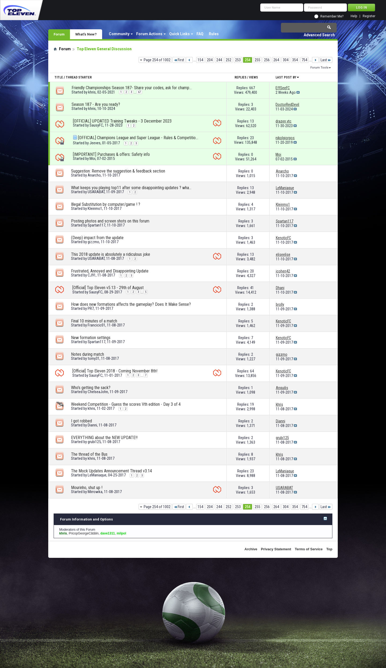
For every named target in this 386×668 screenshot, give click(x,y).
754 (304, 60)
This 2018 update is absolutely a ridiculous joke (110, 254)
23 (252, 138)
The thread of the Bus (89, 454)
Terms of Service (309, 549)
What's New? (86, 34)
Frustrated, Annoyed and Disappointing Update (110, 271)
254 (247, 60)
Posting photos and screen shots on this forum (110, 221)
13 (252, 121)
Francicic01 (96, 325)
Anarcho (94, 175)
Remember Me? (331, 16)
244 (219, 60)
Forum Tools (319, 67)
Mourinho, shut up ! (86, 487)
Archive (250, 549)
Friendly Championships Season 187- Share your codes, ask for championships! (132, 87)
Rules (214, 34)
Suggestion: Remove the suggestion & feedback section (118, 171)
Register (369, 16)
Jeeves (95, 143)
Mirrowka (95, 491)
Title (58, 77)
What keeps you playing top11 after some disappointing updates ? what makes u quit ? (131, 187)
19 (252, 404)
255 (257, 60)
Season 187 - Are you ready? (96, 104)
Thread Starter (79, 77)
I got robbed (81, 420)
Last (326, 60)
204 (210, 60)
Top (329, 549)
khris (92, 92)
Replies (240, 77)
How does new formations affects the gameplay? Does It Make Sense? (131, 304)
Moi (92, 158)
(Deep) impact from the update (97, 237)
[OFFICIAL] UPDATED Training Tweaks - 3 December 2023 (122, 121)
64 (252, 371)
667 (252, 88)
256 (267, 60)
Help (354, 16)
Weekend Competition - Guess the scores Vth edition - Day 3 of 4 (126, 404)
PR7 (91, 308)
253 (238, 60)
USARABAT (96, 191)
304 (285, 60)
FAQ (199, 34)
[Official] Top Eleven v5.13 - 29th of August (108, 287)
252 (228, 60)
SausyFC (96, 125)
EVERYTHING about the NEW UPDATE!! (104, 437)
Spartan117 (96, 225)
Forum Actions (149, 34)
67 (139, 92)
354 (295, 60)
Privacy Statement (276, 549)
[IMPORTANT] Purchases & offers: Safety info (111, 154)
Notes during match (87, 354)
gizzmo (93, 241)
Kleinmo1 (95, 208)
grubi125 (94, 441)
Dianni (92, 425)
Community (119, 34)
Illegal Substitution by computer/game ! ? (105, 204)
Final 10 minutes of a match (94, 321)
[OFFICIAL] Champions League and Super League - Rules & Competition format (138, 137)
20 (252, 271)
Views (253, 77)
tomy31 (93, 358)
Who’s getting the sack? (90, 387)
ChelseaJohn (98, 391)
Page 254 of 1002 (157, 60)
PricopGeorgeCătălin (83, 533)
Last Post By (287, 77)
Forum (59, 34)
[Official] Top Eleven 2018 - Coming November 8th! (114, 370)
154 (200, 60)
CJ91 (92, 275)
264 (276, 60)
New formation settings (90, 337)
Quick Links (179, 34)
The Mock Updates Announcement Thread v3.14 (111, 470)
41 (252, 288)
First (179, 60)
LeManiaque (97, 475)
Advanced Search (319, 35)
